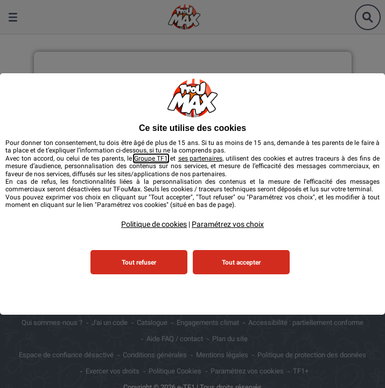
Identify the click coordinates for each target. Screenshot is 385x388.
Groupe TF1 (151, 158)
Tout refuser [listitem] (139, 262)
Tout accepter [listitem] (241, 262)
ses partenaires (200, 158)
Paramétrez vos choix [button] (228, 224)
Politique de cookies (154, 224)
